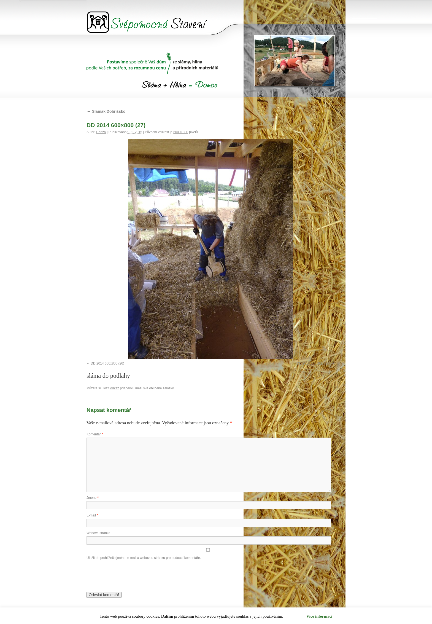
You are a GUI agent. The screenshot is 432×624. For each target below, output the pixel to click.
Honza (101, 132)
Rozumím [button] (295, 616)
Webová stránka (98, 533)
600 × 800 (180, 132)
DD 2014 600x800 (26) (107, 363)
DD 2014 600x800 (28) (313, 363)
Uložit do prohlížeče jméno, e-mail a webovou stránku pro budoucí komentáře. (144, 558)
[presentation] (128, 574)
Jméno (93, 498)
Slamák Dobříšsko (106, 111)
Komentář (95, 434)
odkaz (114, 388)
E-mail (92, 515)
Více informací (319, 616)
